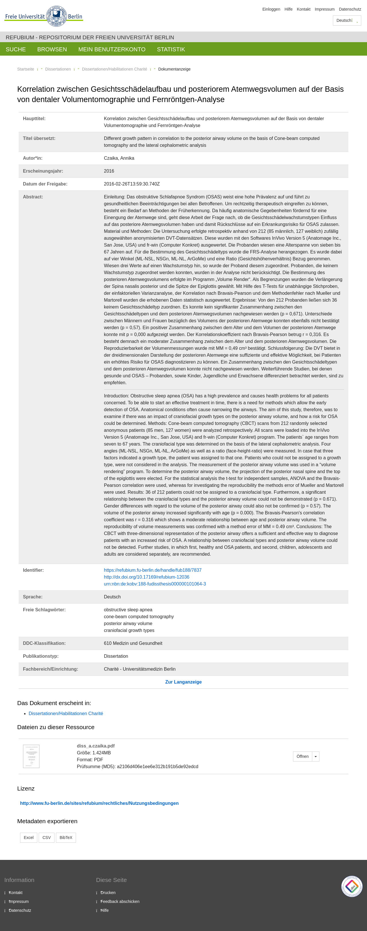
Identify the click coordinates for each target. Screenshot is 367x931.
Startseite (25, 69)
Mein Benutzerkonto (111, 49)
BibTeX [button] (66, 837)
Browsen (52, 49)
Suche (16, 49)
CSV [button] (46, 837)
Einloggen (271, 9)
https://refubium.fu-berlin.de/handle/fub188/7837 (153, 570)
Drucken (108, 892)
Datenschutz (350, 9)
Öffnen (303, 756)
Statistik (171, 49)
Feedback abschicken (120, 901)
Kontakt (303, 9)
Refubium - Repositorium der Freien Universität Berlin (90, 37)
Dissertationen (58, 69)
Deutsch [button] (347, 20)
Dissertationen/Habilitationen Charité (114, 69)
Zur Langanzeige (183, 682)
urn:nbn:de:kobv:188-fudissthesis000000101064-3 (155, 583)
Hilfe (288, 9)
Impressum (325, 9)
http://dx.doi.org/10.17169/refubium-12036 (147, 577)
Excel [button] (29, 837)
